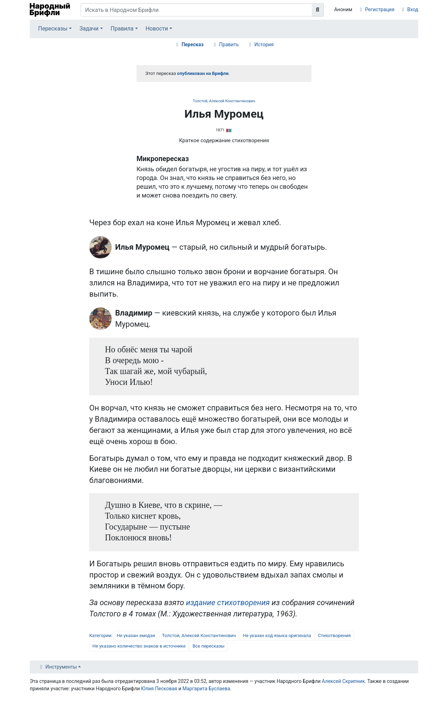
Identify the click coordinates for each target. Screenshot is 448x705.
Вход (412, 9)
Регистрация (379, 9)
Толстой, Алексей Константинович (224, 101)
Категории (100, 635)
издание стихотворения (228, 602)
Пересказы (53, 28)
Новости (157, 28)
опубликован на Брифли (203, 73)
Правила (122, 28)
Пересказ (193, 44)
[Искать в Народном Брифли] (196, 9)
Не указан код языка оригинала (277, 635)
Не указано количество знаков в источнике (139, 646)
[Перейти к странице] (318, 9)
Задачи (89, 28)
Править (229, 44)
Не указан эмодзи (136, 635)
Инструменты (61, 667)
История (264, 44)
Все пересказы (208, 646)
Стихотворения (334, 635)
